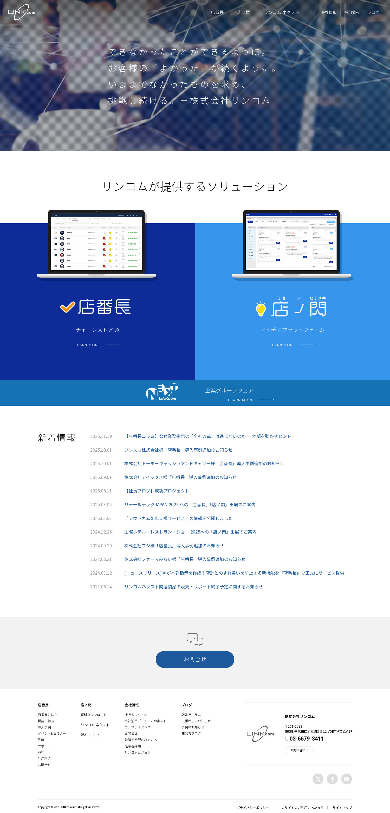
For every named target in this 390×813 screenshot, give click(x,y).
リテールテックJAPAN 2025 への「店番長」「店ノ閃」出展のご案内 (189, 504)
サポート (44, 746)
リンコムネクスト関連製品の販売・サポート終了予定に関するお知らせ (193, 586)
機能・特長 (46, 720)
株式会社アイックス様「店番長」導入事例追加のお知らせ (180, 477)
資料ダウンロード (94, 714)
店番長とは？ (47, 714)
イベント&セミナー (52, 733)
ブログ (373, 12)
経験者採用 (133, 746)
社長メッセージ (136, 714)
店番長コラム (191, 714)
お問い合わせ (299, 750)
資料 (41, 752)
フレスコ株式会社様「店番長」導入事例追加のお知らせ (178, 450)
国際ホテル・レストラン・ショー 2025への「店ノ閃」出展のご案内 (190, 531)
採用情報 (352, 12)
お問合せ (44, 764)
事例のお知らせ (192, 727)
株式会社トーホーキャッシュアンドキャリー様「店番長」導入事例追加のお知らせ (204, 463)
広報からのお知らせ (196, 720)
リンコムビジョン (138, 752)
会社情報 (328, 12)
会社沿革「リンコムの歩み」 (146, 720)
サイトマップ (342, 807)
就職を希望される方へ (141, 739)
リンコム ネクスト (282, 12)
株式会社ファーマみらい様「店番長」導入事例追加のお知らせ (185, 559)
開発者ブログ (191, 733)
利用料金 (44, 758)
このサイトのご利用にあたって (300, 807)
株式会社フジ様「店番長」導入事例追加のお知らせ (174, 545)
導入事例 (44, 727)
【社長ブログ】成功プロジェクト (156, 490)
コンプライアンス (138, 727)
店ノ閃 (243, 12)
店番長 (217, 12)
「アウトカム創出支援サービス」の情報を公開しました (178, 518)
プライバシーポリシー (252, 807)
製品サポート (90, 734)
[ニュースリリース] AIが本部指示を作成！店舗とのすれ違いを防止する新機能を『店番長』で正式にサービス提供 (234, 572)
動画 (41, 739)
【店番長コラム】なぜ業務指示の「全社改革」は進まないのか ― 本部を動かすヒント (207, 436)
